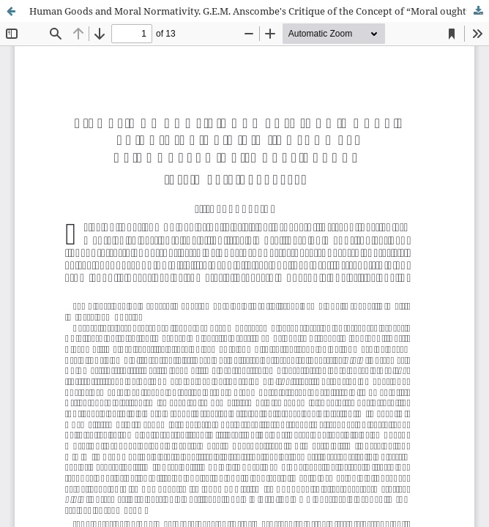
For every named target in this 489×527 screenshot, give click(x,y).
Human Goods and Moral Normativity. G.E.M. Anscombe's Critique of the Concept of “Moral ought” (250, 11)
